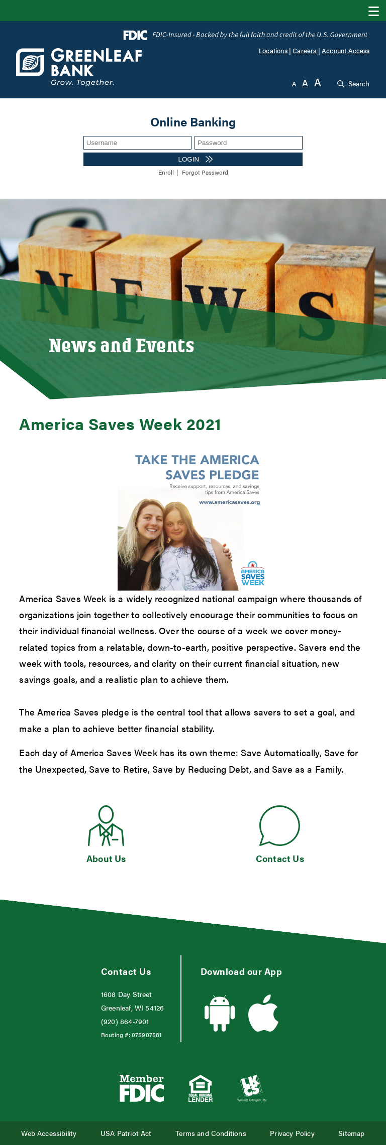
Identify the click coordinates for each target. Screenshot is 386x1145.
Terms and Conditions (210, 1133)
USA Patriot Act (126, 1133)
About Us (106, 858)
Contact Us (280, 858)
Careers (304, 50)
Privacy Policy (292, 1133)
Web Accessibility (48, 1133)
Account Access (346, 50)
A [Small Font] (294, 83)
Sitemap (351, 1133)
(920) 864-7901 (125, 1021)
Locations (273, 50)
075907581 (147, 1034)
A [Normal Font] (305, 82)
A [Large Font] (317, 82)
